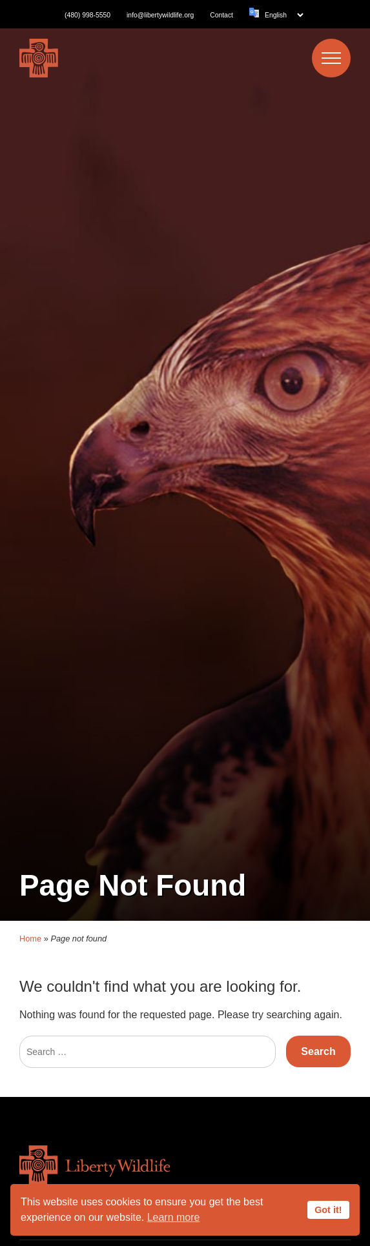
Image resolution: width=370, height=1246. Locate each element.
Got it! (328, 1210)
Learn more (173, 1217)
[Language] (283, 15)
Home (30, 908)
